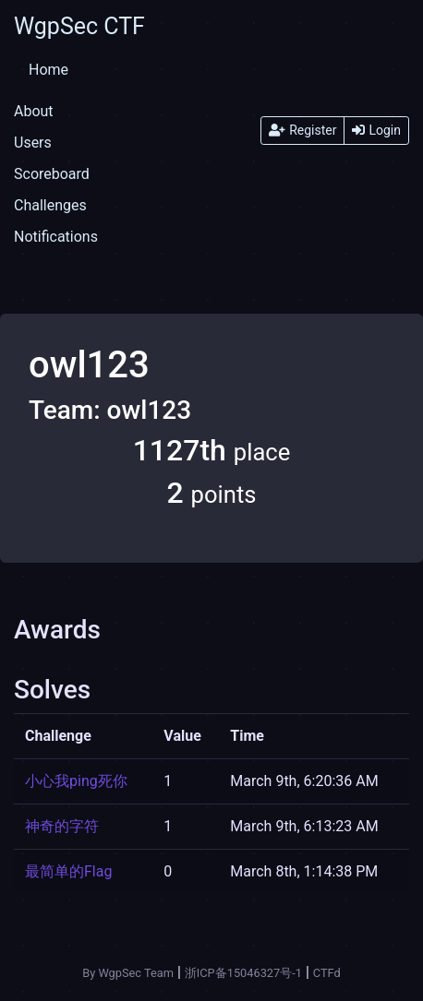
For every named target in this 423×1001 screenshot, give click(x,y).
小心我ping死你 (76, 781)
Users (33, 142)
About (34, 111)
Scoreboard (52, 174)
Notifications (56, 236)
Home (48, 69)
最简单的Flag (68, 871)
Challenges (50, 205)
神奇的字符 (62, 826)
